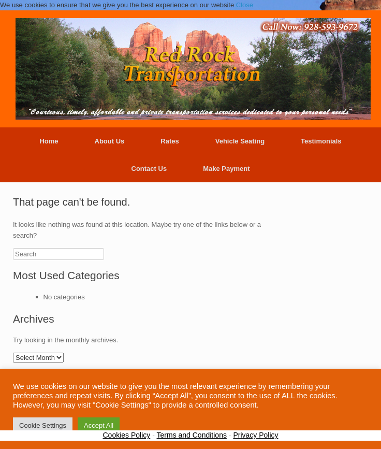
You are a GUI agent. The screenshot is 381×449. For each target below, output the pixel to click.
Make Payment (226, 168)
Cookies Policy (126, 435)
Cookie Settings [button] (42, 425)
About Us (110, 141)
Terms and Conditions (192, 435)
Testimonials (321, 141)
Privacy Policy (255, 435)
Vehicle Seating (240, 141)
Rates (169, 141)
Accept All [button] (98, 425)
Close (244, 5)
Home (48, 141)
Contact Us (149, 168)
